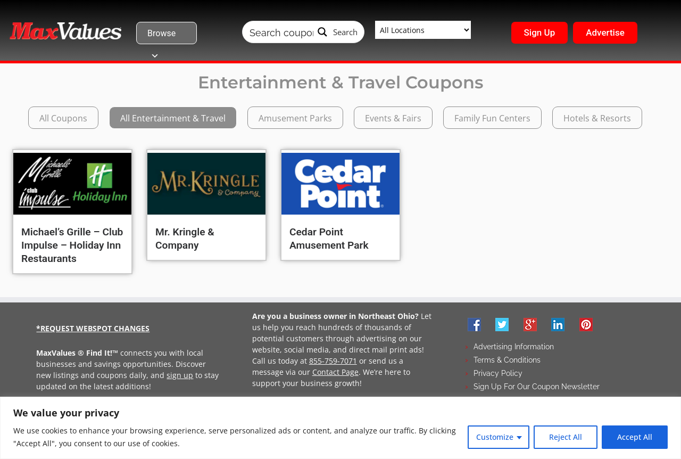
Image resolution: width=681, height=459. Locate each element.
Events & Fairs (393, 118)
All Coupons (63, 118)
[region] (340, 428)
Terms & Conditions (507, 360)
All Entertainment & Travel (173, 118)
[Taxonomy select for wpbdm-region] (423, 30)
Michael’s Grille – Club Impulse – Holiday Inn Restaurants (72, 245)
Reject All (565, 437)
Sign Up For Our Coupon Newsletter (537, 386)
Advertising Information (514, 346)
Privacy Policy (498, 373)
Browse (161, 36)
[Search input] (281, 32)
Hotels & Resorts (597, 118)
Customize (494, 437)
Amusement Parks (295, 118)
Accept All (634, 437)
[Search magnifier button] (338, 32)
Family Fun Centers (492, 118)
